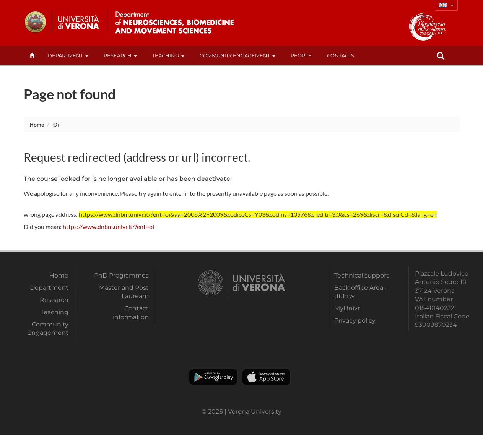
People (301, 55)
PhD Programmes (121, 275)
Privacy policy (355, 320)
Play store (213, 377)
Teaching (168, 55)
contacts (340, 55)
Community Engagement (237, 55)
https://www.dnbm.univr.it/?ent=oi (108, 226)
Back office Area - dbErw (360, 292)
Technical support (361, 275)
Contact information (131, 312)
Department (68, 55)
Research (120, 55)
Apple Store (266, 377)
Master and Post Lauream (124, 292)
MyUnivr (347, 308)
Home (36, 124)
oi (56, 124)
